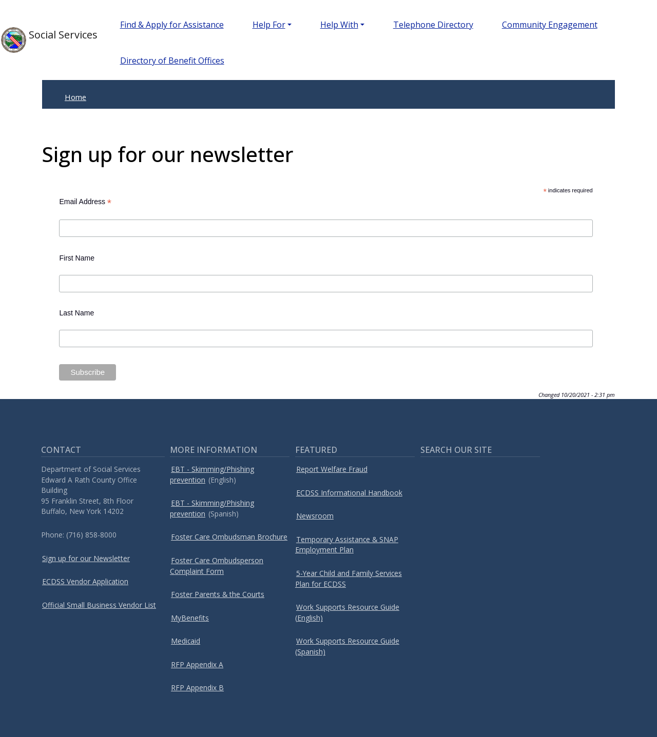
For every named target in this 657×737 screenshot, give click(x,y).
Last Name (76, 313)
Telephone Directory (433, 24)
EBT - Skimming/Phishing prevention (212, 474)
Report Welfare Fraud (332, 469)
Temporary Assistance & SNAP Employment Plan (346, 544)
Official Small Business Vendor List (99, 605)
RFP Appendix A (197, 664)
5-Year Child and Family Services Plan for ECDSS (348, 578)
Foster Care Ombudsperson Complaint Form (216, 565)
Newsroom (315, 516)
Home (75, 97)
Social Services (44, 40)
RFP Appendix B (197, 687)
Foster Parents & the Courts (217, 594)
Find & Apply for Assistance (172, 24)
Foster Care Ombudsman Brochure (229, 537)
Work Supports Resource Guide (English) (347, 612)
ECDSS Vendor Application (85, 581)
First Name (76, 258)
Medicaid (185, 641)
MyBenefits (190, 618)
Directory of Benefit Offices (172, 60)
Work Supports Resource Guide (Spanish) (347, 646)
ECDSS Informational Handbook (349, 492)
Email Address (85, 202)
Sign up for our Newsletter (86, 558)
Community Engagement (549, 24)
